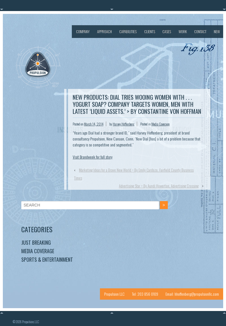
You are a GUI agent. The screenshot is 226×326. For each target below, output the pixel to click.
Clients (149, 31)
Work (183, 31)
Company (83, 31)
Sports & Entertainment (47, 259)
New (217, 31)
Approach (104, 31)
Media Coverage (160, 124)
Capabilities (128, 31)
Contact (200, 31)
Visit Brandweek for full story (92, 157)
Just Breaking (36, 242)
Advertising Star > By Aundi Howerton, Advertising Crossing (158, 186)
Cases (166, 31)
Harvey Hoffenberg (123, 124)
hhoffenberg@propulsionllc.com (197, 294)
